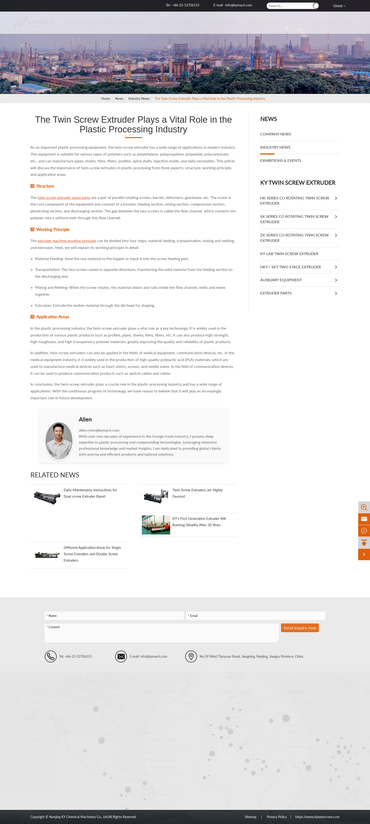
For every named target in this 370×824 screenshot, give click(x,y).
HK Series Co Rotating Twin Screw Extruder (294, 201)
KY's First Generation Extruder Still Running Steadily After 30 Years (199, 521)
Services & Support (302, 747)
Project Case (231, 718)
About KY (257, 23)
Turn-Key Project (235, 703)
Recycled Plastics (153, 781)
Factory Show (298, 725)
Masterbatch (150, 710)
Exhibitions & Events (280, 160)
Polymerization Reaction (158, 759)
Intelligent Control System (241, 710)
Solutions (215, 23)
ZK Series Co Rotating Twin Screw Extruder (294, 238)
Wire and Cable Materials (159, 725)
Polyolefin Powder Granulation (163, 774)
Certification (297, 739)
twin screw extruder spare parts (64, 197)
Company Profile (300, 703)
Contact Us (329, 23)
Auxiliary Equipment (281, 279)
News (292, 23)
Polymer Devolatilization (158, 767)
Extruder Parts (276, 293)
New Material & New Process (244, 725)
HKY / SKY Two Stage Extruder (290, 267)
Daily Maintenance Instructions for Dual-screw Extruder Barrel (90, 493)
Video (292, 754)
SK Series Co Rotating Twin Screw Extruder (294, 219)
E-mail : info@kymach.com (233, 5)
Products (45, 691)
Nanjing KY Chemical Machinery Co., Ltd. (78, 817)
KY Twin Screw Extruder (101, 23)
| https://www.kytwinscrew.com (313, 817)
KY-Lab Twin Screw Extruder (289, 253)
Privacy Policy (277, 817)
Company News (275, 134)
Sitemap (251, 817)
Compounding (151, 703)
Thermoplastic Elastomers (159, 739)
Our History (296, 710)
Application (170, 23)
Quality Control (299, 732)
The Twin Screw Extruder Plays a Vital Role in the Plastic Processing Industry (210, 99)
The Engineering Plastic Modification (167, 718)
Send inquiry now (300, 631)
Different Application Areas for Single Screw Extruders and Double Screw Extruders (92, 553)
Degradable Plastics (155, 732)
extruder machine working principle (67, 240)
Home (105, 99)
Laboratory (296, 718)
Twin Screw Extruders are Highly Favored (197, 493)
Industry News (139, 99)
